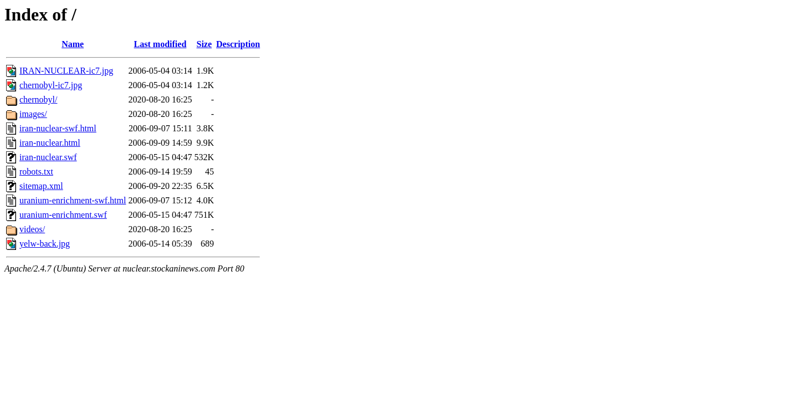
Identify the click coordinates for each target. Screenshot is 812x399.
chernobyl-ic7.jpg (50, 85)
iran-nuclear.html (49, 142)
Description (238, 44)
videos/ (32, 229)
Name (73, 44)
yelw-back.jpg (44, 243)
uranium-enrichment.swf (63, 214)
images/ (33, 114)
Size (204, 44)
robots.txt (36, 171)
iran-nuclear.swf (48, 157)
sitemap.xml (41, 186)
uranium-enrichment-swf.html (72, 200)
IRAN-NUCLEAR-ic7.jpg (66, 70)
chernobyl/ (38, 99)
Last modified (160, 44)
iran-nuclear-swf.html (57, 128)
